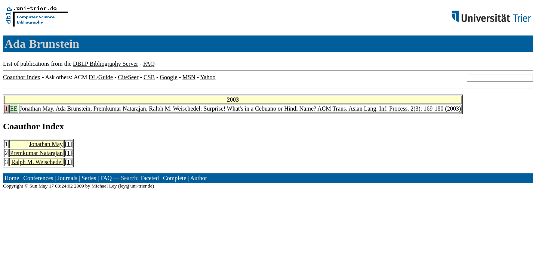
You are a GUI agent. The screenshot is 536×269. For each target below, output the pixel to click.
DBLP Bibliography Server (105, 64)
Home (11, 178)
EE (14, 108)
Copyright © (15, 186)
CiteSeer (128, 77)
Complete (174, 178)
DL (92, 77)
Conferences (38, 178)
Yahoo (207, 77)
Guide (105, 77)
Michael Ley (104, 186)
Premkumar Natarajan (119, 108)
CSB (149, 77)
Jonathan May (36, 108)
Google (169, 77)
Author (198, 178)
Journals (67, 178)
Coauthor (21, 126)
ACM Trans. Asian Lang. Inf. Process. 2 (365, 108)
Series (88, 178)
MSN (188, 77)
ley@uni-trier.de (136, 186)
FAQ (149, 64)
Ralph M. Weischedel (175, 108)
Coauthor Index (21, 77)
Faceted (149, 178)
